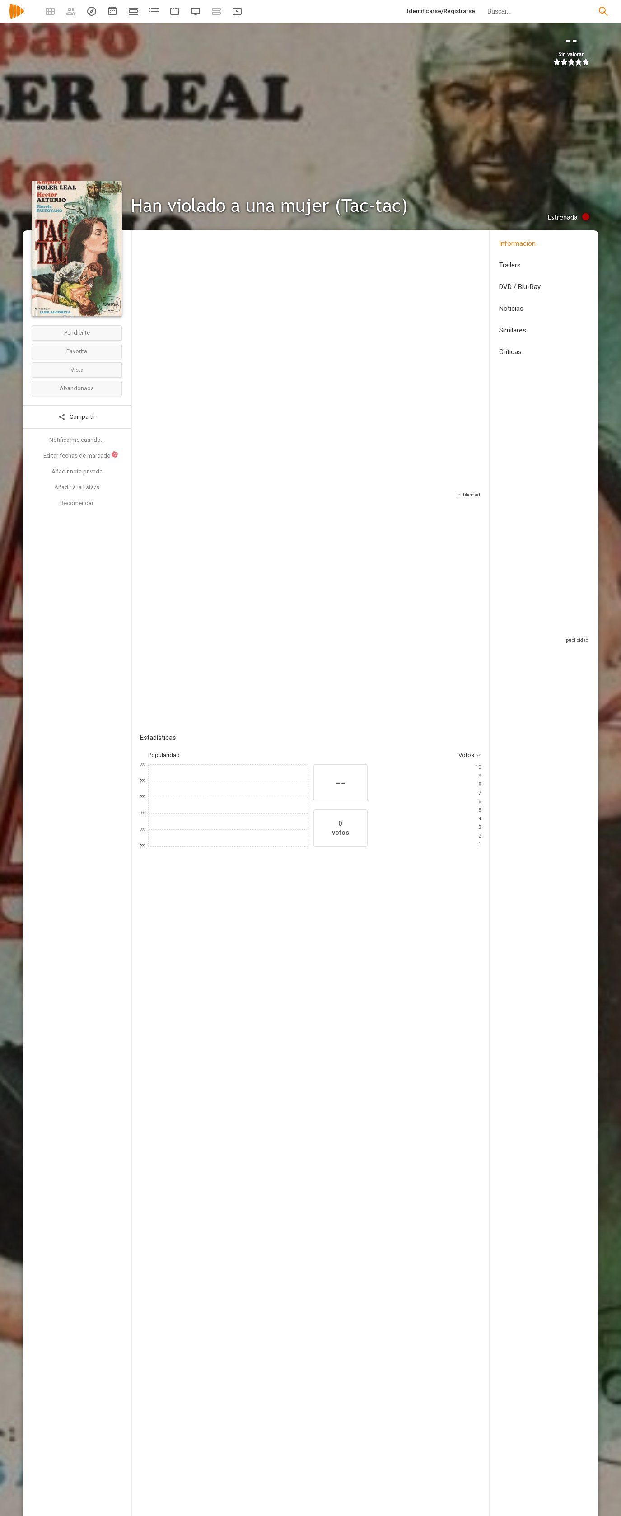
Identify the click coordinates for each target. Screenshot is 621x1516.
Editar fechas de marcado (81, 455)
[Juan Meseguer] (384, 1007)
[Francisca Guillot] (233, 1242)
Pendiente (77, 332)
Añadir (207, 587)
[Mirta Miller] (438, 1007)
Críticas (510, 352)
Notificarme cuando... (77, 439)
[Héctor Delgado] (408, 1286)
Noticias (511, 308)
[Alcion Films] (408, 1235)
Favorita (76, 351)
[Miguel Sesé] (233, 1268)
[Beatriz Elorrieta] (167, 1007)
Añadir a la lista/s (76, 487)
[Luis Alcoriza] (233, 1101)
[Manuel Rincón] (408, 1364)
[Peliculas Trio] (408, 1260)
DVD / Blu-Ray (520, 287)
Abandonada (77, 388)
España (149, 304)
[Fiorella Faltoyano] (275, 1007)
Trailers (510, 265)
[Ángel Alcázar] (330, 1007)
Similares (512, 330)
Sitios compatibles (384, 476)
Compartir (76, 417)
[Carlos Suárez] (233, 1184)
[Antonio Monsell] (408, 1152)
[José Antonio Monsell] (408, 1101)
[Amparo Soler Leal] (221, 1007)
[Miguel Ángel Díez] (233, 1127)
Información (517, 243)
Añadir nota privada (77, 471)
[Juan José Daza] (408, 1210)
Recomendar (76, 503)
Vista (77, 369)
